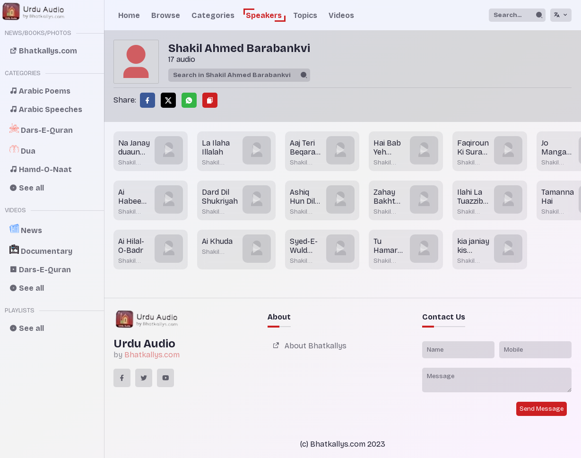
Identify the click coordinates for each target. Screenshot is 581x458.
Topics (305, 15)
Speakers (264, 15)
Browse (165, 15)
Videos (341, 15)
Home (129, 15)
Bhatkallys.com (152, 354)
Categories (212, 15)
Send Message (542, 409)
